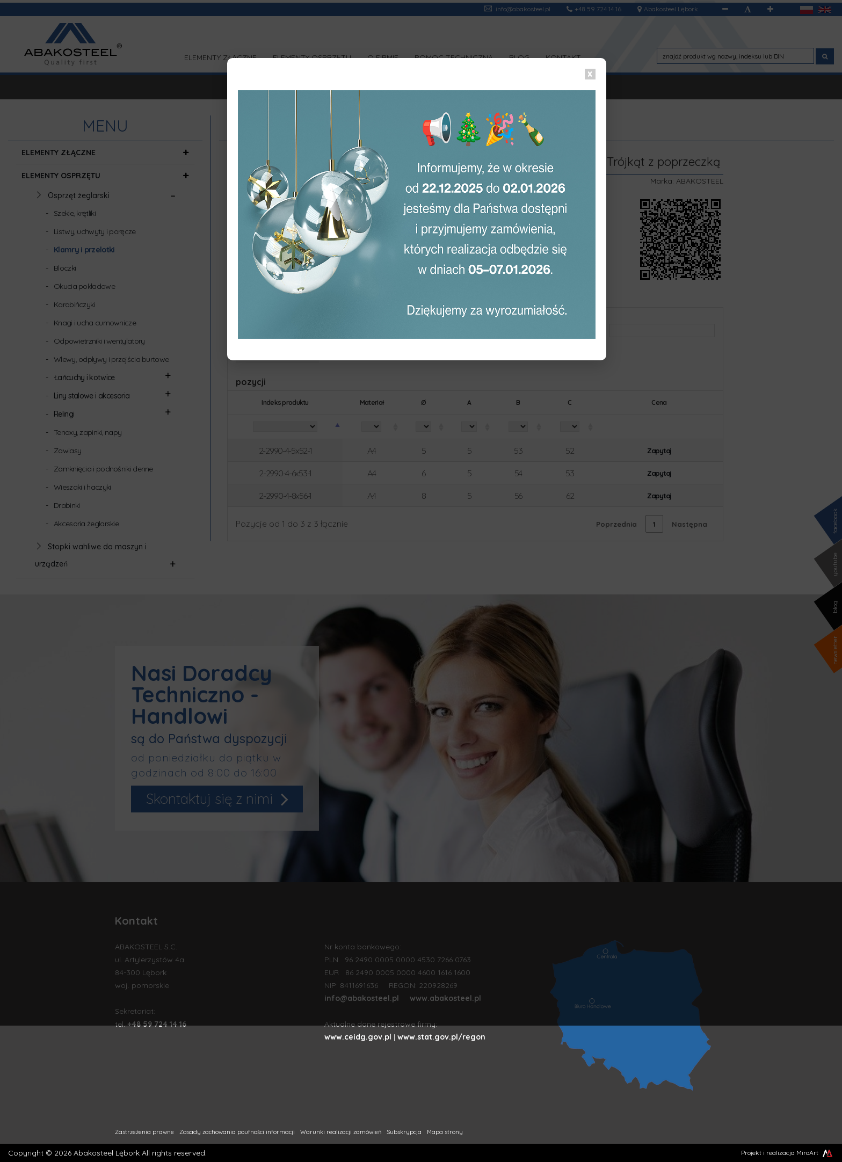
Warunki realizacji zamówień (340, 1132)
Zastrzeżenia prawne (144, 1132)
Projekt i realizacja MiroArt (787, 1153)
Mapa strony (445, 1132)
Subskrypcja (404, 1132)
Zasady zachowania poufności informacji (237, 1132)
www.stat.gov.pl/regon (441, 1037)
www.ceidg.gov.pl (357, 1037)
